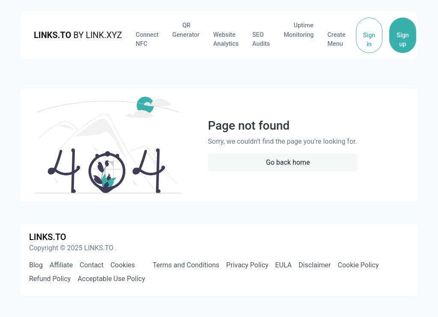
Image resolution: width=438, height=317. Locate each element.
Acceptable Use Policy (111, 279)
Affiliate (61, 265)
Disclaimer (315, 265)
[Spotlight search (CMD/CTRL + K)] (389, 237)
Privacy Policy (247, 265)
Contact (92, 265)
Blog (36, 265)
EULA (283, 265)
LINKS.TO (52, 35)
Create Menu (336, 39)
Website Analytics (226, 39)
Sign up (403, 40)
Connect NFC (147, 39)
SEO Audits (261, 39)
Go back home (287, 162)
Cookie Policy (358, 265)
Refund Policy (50, 279)
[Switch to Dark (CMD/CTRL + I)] (405, 237)
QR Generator (186, 30)
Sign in (369, 40)
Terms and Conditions (185, 265)
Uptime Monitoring (299, 30)
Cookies (122, 265)
